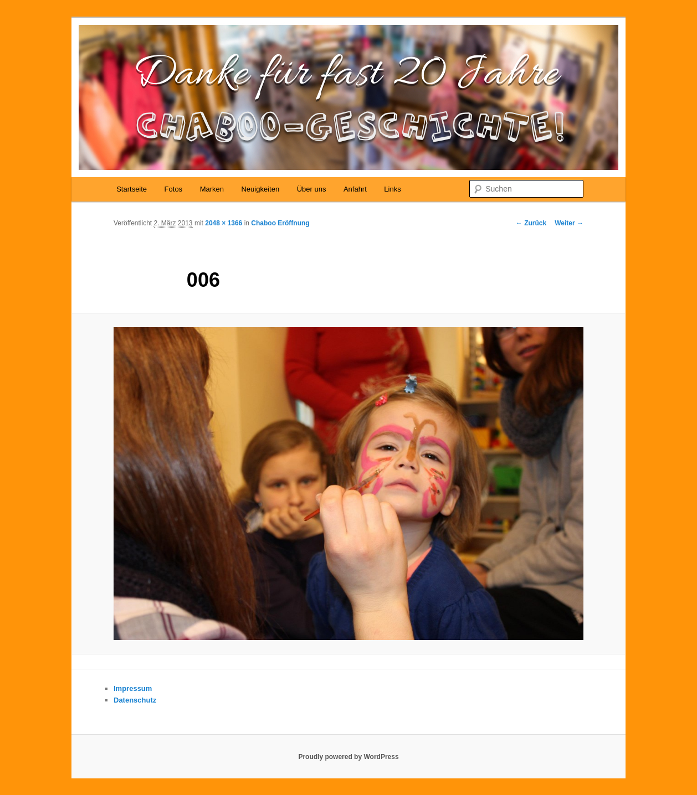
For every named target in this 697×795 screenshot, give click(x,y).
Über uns (311, 189)
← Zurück (531, 223)
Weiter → (569, 223)
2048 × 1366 (223, 223)
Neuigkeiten (260, 189)
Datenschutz (135, 700)
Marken (212, 189)
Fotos (174, 189)
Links (392, 189)
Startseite (131, 189)
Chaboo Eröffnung (280, 223)
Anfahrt (355, 189)
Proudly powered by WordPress (348, 757)
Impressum (133, 688)
